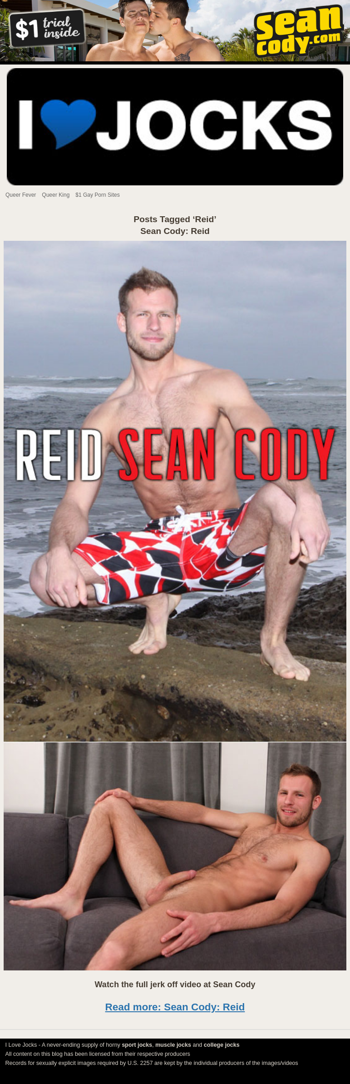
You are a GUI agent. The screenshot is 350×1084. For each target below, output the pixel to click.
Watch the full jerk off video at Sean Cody (175, 984)
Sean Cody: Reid (175, 231)
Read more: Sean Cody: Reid (175, 1007)
